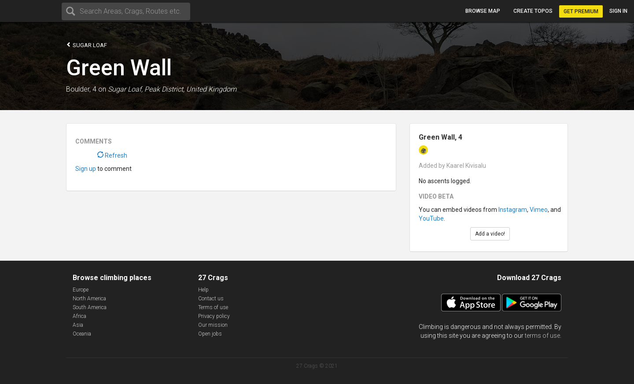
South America (90, 307)
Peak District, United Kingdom (190, 89)
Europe (80, 290)
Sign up (85, 168)
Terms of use (213, 307)
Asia (78, 325)
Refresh (112, 155)
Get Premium (581, 11)
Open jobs (210, 334)
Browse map (482, 11)
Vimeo (539, 209)
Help (203, 290)
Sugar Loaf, (125, 89)
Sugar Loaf (86, 44)
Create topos (533, 11)
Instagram (512, 209)
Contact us (211, 298)
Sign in (618, 11)
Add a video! (490, 234)
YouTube (431, 218)
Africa (79, 316)
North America (89, 298)
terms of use (542, 335)
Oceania (82, 334)
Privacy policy (214, 316)
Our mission (213, 325)
